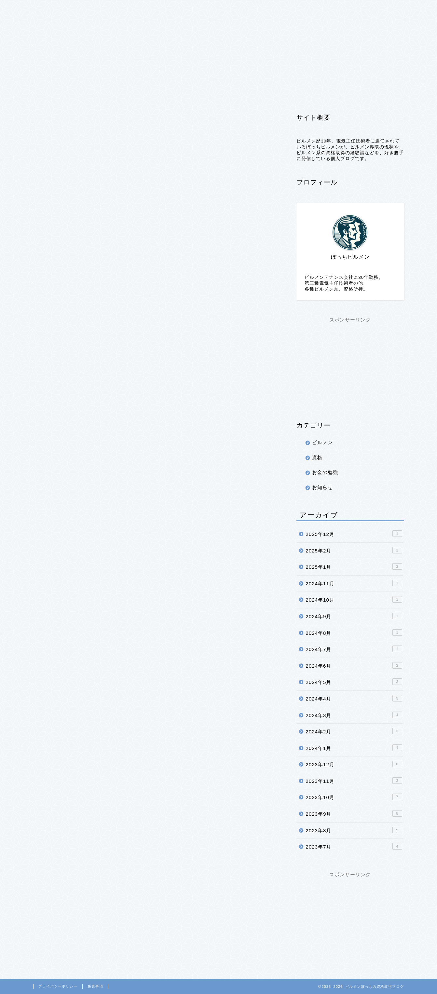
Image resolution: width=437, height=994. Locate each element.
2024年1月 (354, 747)
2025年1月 (354, 567)
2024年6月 (354, 665)
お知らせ (322, 487)
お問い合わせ (268, 9)
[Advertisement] (350, 364)
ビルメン (83, 9)
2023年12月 (354, 764)
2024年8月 (354, 632)
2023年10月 (354, 797)
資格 (115, 9)
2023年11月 (354, 780)
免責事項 (95, 986)
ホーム (49, 9)
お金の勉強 (325, 472)
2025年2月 (354, 550)
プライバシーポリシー (210, 9)
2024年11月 (354, 583)
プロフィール (152, 9)
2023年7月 (354, 846)
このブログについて (323, 9)
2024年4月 (354, 698)
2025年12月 (354, 534)
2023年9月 (354, 813)
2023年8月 (354, 830)
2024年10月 (354, 599)
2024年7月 (354, 649)
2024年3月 (354, 715)
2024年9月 (354, 616)
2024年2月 (354, 731)
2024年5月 (354, 682)
